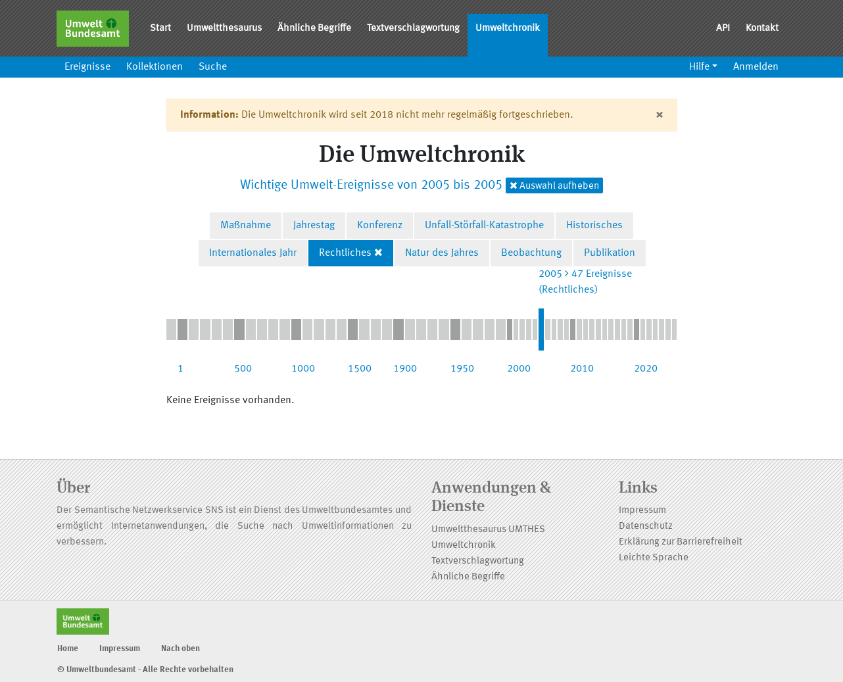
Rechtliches (345, 253)
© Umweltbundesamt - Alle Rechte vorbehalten (145, 670)
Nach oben (180, 649)
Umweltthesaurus (224, 29)
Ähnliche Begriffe (314, 29)
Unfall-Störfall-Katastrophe (484, 225)
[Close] (659, 115)
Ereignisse (87, 67)
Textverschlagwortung (413, 29)
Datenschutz (646, 526)
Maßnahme (245, 225)
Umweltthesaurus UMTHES (488, 530)
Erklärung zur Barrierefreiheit (680, 542)
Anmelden (756, 67)
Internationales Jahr (253, 253)
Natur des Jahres (442, 253)
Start (160, 29)
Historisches (594, 225)
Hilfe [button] (699, 67)
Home (67, 649)
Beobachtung (531, 253)
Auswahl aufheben (554, 185)
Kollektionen (154, 67)
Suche (213, 67)
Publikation (609, 253)
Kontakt (762, 29)
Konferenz (379, 225)
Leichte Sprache (653, 558)
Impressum (642, 511)
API (723, 29)
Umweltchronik (507, 29)
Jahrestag (314, 225)
